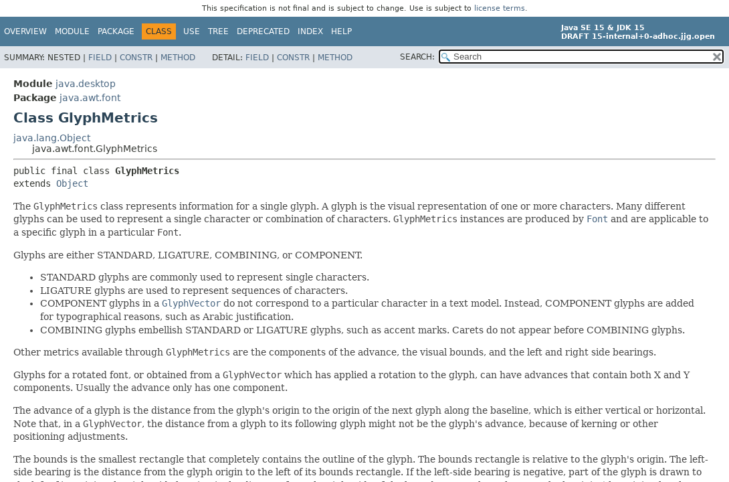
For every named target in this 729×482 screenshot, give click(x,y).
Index (310, 31)
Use (191, 31)
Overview (25, 31)
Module (72, 31)
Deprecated (263, 31)
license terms (499, 8)
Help (341, 31)
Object (72, 183)
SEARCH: (417, 57)
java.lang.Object (51, 138)
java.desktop (86, 83)
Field (100, 57)
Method (178, 57)
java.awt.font (90, 97)
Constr (136, 57)
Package (116, 31)
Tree (218, 31)
